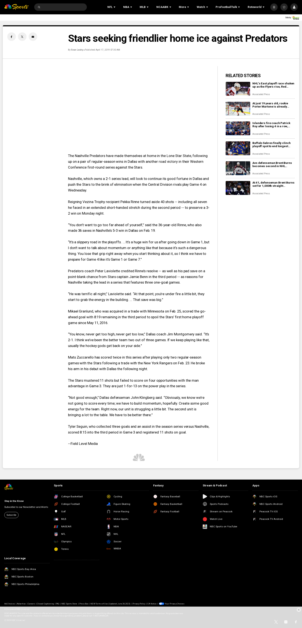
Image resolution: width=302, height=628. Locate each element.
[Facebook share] (11, 36)
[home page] (16, 7)
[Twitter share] (22, 36)
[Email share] (33, 36)
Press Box (84, 604)
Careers (31, 604)
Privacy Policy (139, 604)
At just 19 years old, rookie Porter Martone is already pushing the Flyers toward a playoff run (270, 105)
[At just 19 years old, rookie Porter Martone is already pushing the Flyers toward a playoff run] (238, 109)
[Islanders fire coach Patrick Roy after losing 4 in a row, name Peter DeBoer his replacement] (238, 128)
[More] (274, 7)
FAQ (57, 604)
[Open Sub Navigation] (115, 7)
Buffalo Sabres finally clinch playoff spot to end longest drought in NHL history (271, 144)
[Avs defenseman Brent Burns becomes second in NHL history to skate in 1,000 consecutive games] (238, 168)
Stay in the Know (14, 500)
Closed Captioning (45, 604)
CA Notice (152, 604)
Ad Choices (9, 604)
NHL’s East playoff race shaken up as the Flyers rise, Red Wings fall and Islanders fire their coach (273, 85)
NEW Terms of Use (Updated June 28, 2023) (110, 604)
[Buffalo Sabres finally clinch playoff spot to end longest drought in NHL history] (238, 148)
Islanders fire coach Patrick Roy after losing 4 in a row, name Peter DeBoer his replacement (271, 124)
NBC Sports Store (69, 604)
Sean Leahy (77, 50)
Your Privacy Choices (174, 604)
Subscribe (11, 515)
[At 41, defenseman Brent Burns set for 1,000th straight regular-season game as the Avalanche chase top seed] (238, 188)
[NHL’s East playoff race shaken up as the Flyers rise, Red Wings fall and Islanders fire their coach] (238, 89)
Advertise (21, 604)
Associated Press (261, 94)
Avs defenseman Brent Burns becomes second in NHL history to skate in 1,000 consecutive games (272, 164)
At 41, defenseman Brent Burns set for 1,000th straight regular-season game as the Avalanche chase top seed (273, 184)
